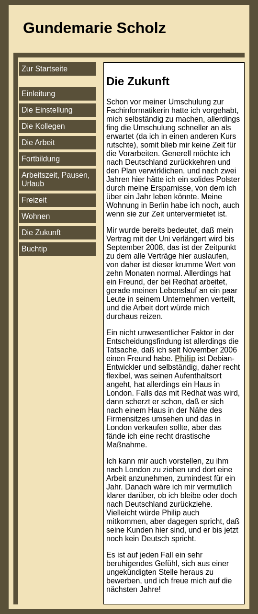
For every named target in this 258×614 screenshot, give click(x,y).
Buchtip (34, 249)
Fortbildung (41, 159)
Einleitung (38, 94)
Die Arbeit (38, 142)
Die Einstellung (47, 110)
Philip (185, 358)
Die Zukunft (41, 232)
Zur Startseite (44, 69)
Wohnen (36, 216)
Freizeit (34, 200)
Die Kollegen (43, 126)
